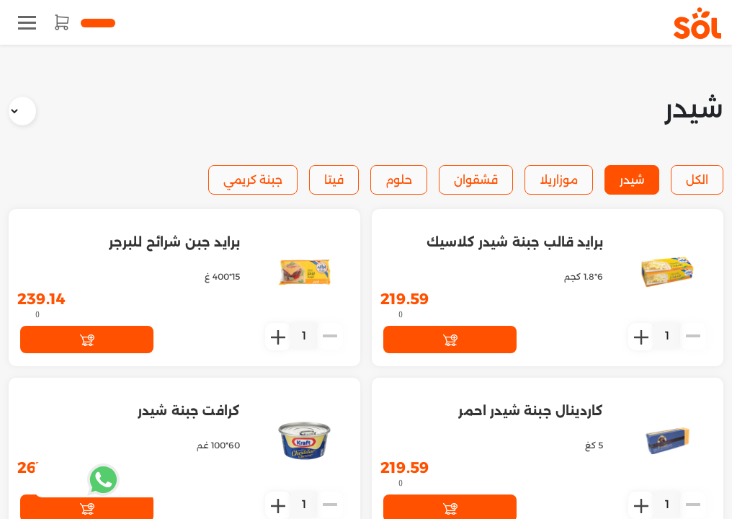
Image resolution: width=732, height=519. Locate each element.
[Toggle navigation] (27, 22)
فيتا (334, 180)
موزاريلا (559, 180)
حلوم (398, 180)
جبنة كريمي (252, 180)
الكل (697, 180)
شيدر (632, 180)
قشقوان (476, 180)
